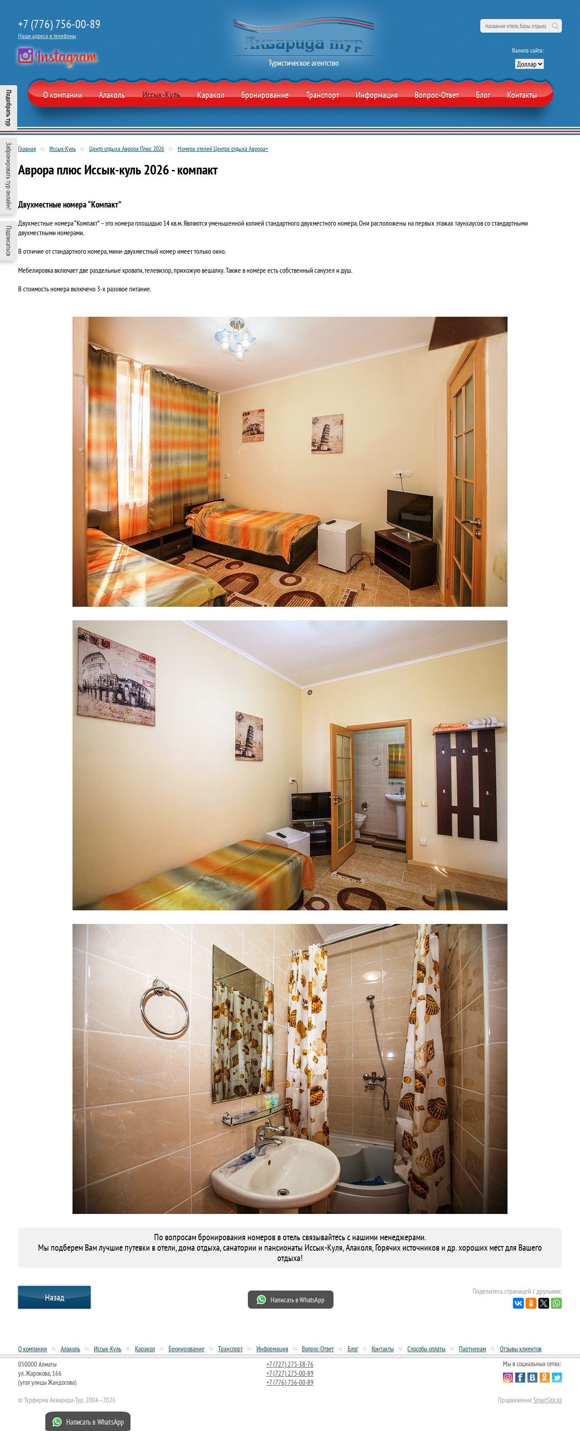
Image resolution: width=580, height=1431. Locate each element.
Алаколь (112, 95)
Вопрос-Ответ (437, 95)
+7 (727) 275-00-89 (290, 1373)
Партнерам (472, 1348)
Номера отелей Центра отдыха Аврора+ (223, 149)
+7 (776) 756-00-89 (59, 23)
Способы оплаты (426, 1348)
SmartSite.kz (547, 1400)
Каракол (210, 95)
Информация (377, 95)
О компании (62, 95)
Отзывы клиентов (520, 1348)
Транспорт (322, 95)
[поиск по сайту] (521, 26)
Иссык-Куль (161, 95)
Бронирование (186, 1348)
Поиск (555, 26)
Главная (27, 149)
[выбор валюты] (529, 64)
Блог (483, 95)
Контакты (522, 95)
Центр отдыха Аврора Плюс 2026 (126, 149)
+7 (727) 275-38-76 (290, 1364)
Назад (54, 1297)
